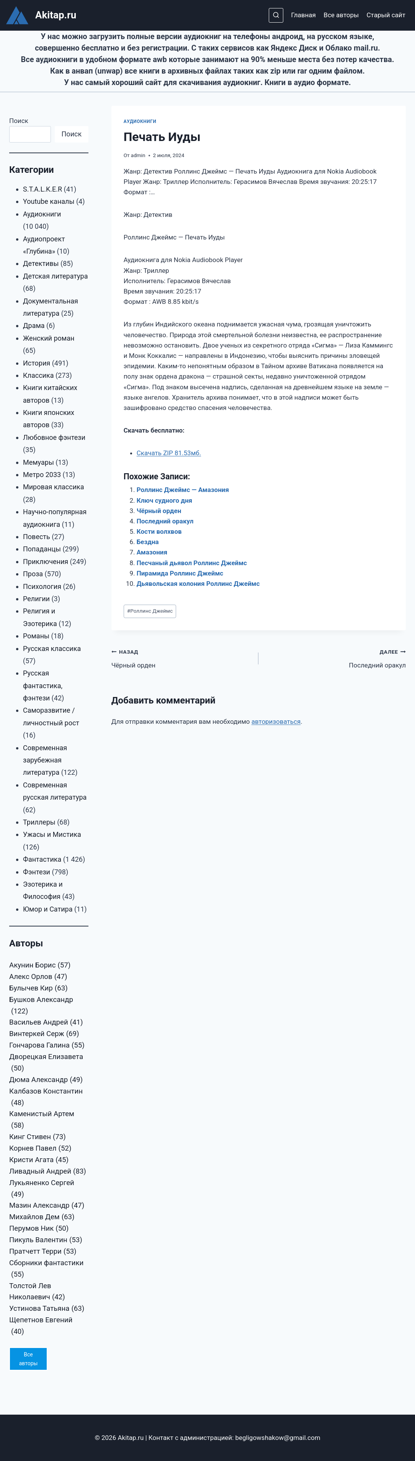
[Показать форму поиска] (276, 15)
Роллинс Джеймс (150, 611)
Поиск (18, 121)
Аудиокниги (140, 121)
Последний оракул (165, 521)
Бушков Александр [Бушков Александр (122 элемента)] (41, 1006)
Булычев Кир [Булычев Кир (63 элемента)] (38, 988)
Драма (34, 325)
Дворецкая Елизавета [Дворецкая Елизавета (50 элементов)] (46, 1063)
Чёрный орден (159, 511)
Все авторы (341, 15)
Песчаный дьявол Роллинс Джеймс (192, 563)
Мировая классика (53, 487)
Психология (42, 586)
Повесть (36, 537)
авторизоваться (276, 721)
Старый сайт (386, 15)
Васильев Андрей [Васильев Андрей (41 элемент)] (46, 1022)
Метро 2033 (42, 475)
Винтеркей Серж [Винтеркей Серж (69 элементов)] (44, 1034)
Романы (36, 636)
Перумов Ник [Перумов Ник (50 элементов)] (39, 1229)
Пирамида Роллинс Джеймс (180, 573)
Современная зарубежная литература (45, 760)
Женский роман (48, 338)
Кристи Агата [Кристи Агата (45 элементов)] (39, 1160)
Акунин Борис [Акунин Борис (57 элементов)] (39, 965)
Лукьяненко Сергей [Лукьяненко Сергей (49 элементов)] (41, 1189)
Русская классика (52, 648)
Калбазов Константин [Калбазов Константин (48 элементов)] (46, 1098)
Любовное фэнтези (54, 437)
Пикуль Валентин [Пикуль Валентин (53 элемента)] (45, 1240)
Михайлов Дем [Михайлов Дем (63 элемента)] (42, 1217)
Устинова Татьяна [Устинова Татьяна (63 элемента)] (46, 1309)
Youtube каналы (48, 201)
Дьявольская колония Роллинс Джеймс (198, 583)
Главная (303, 15)
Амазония (152, 552)
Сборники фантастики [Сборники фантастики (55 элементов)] (46, 1270)
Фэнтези (36, 872)
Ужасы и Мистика (52, 834)
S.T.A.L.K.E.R (42, 189)
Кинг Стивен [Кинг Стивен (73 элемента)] (37, 1137)
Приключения (45, 562)
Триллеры (39, 822)
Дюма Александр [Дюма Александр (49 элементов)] (46, 1080)
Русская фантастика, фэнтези (42, 685)
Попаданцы (42, 549)
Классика (38, 375)
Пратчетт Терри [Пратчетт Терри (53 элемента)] (43, 1252)
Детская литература (55, 276)
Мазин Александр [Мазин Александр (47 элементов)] (46, 1206)
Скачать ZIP (169, 453)
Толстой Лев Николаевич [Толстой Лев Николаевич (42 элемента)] (37, 1293)
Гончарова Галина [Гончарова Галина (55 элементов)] (47, 1045)
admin (138, 155)
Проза (33, 574)
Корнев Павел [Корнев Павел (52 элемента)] (40, 1148)
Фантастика (42, 859)
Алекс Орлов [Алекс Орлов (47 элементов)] (38, 977)
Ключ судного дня (164, 500)
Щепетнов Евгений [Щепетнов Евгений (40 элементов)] (40, 1327)
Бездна (148, 542)
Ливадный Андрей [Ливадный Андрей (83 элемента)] (47, 1171)
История (36, 363)
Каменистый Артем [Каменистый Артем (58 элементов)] (41, 1120)
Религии (36, 599)
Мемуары (38, 462)
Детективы (41, 263)
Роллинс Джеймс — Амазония (183, 490)
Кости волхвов (159, 531)
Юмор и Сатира (47, 909)
